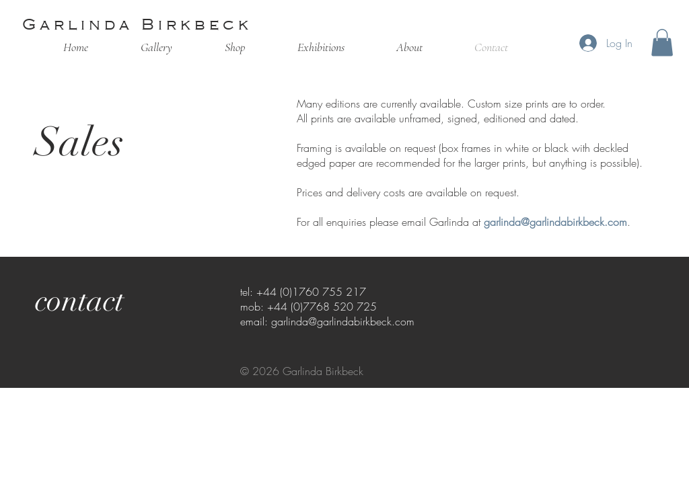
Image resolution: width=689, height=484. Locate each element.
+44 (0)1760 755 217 (311, 291)
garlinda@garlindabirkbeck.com (555, 221)
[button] (662, 42)
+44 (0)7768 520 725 (322, 306)
